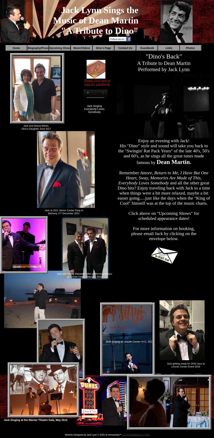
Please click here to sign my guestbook (97, 82)
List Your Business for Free (135, 434)
